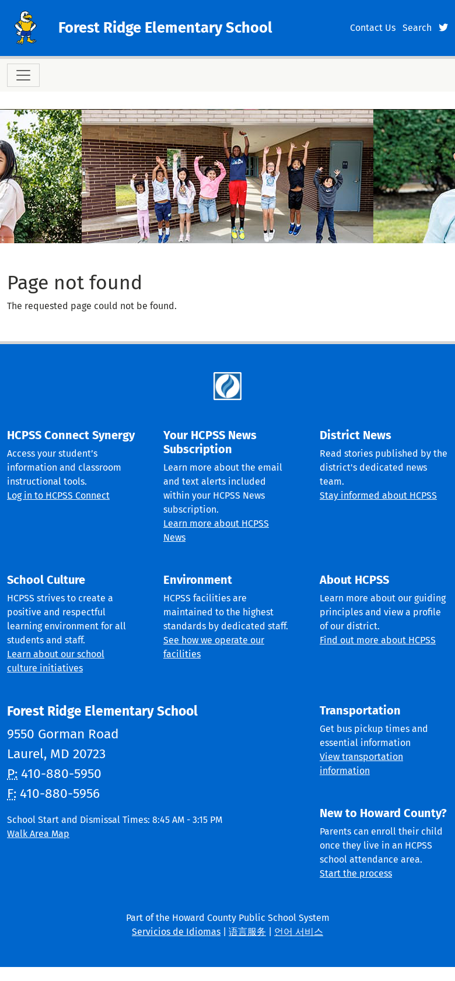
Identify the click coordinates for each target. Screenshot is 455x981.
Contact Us (373, 27)
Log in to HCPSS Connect (58, 495)
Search (417, 27)
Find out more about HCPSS (378, 640)
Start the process (356, 873)
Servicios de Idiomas (176, 931)
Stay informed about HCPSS (378, 495)
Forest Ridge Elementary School (165, 28)
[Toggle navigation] (23, 75)
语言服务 (247, 931)
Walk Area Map (38, 833)
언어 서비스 (298, 931)
